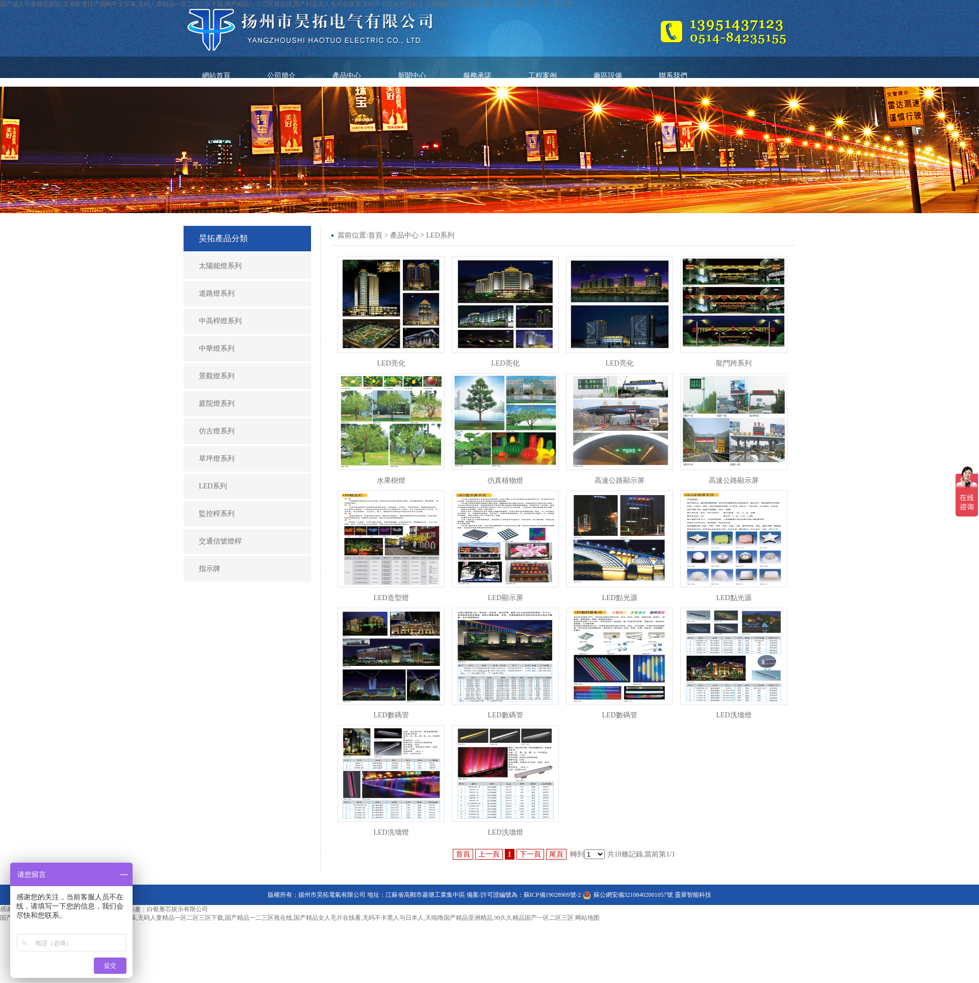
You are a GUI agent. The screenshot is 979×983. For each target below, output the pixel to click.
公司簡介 (281, 76)
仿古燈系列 (217, 431)
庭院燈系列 (217, 403)
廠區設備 (608, 76)
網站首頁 (216, 76)
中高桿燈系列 (220, 321)
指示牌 (209, 569)
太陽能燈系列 (220, 266)
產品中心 (346, 76)
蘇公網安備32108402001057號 (633, 894)
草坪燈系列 (217, 458)
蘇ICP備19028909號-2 (552, 894)
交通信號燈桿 (220, 541)
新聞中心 (412, 76)
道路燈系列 (217, 293)
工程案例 (542, 76)
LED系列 (213, 486)
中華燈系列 (217, 348)
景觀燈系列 (217, 376)
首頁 (375, 235)
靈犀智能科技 (693, 894)
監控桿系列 (217, 514)
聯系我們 (673, 76)
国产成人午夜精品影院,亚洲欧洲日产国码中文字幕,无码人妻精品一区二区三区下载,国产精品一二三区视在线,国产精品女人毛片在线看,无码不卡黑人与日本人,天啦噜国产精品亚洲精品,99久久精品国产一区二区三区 (287, 4)
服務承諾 (477, 76)
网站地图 (587, 917)
